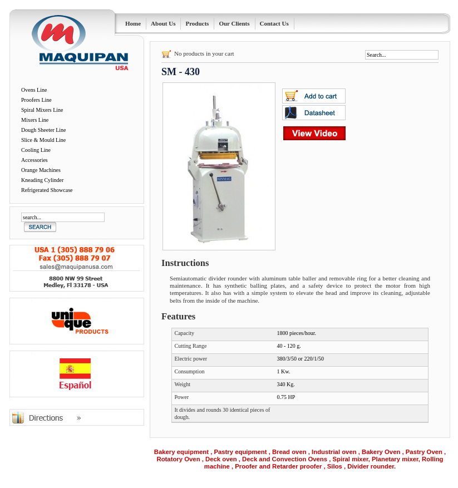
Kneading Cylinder (42, 180)
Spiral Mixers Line (42, 110)
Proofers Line (36, 100)
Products (197, 23)
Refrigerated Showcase (46, 190)
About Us (163, 23)
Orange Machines (41, 170)
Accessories (34, 160)
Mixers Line (34, 120)
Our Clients (234, 23)
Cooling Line (36, 150)
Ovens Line (34, 90)
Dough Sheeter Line (43, 130)
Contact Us (274, 23)
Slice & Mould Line (43, 140)
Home (133, 23)
